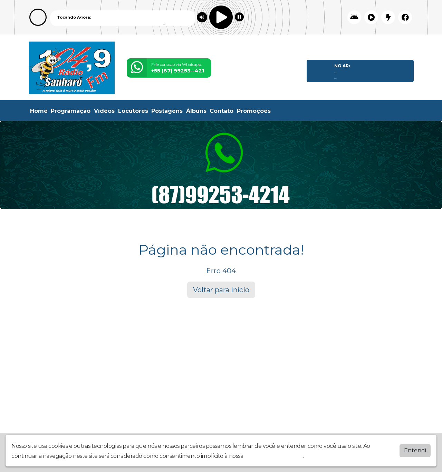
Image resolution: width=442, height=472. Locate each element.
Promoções (254, 111)
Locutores (133, 111)
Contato (221, 111)
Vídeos (104, 111)
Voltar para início (221, 290)
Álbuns (196, 111)
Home (39, 111)
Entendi (415, 449)
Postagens (167, 111)
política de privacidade (273, 454)
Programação (70, 111)
